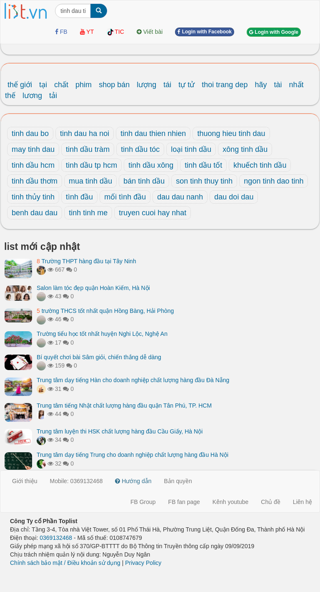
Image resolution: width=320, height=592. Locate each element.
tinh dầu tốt (203, 165)
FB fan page (184, 502)
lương (32, 95)
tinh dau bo (30, 133)
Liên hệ (302, 502)
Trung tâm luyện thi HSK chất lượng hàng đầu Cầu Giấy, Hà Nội (119, 431)
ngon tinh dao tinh (273, 181)
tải (53, 95)
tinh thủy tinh (33, 197)
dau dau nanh (180, 197)
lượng (146, 85)
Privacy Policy (143, 562)
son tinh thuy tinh (204, 181)
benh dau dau (35, 213)
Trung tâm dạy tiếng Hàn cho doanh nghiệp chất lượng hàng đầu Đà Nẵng (133, 380)
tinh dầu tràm (88, 149)
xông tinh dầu (245, 149)
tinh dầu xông (150, 165)
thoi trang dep (225, 85)
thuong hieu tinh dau (231, 133)
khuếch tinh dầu (259, 165)
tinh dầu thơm (35, 181)
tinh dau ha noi (84, 133)
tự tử (186, 85)
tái (167, 85)
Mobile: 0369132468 (76, 481)
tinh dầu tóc (140, 149)
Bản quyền (178, 481)
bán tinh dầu (144, 181)
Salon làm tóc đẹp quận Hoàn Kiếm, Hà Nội (93, 288)
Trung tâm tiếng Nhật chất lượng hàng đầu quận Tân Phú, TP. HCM (124, 405)
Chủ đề (270, 502)
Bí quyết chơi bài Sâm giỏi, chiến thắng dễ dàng (99, 357)
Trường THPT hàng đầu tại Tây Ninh (86, 261)
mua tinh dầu (90, 181)
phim (83, 85)
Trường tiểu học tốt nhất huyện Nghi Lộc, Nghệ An (102, 333)
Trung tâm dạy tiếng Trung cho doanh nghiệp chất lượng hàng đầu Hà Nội (132, 454)
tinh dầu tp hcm (91, 165)
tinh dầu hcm (33, 165)
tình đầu (79, 197)
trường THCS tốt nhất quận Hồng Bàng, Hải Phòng (105, 310)
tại (43, 85)
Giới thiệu (25, 481)
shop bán (114, 85)
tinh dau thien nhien (153, 133)
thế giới (20, 85)
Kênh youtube (230, 502)
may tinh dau (33, 149)
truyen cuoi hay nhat (152, 213)
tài (278, 85)
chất (61, 85)
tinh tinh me (88, 213)
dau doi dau (233, 197)
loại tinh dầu (191, 149)
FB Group (143, 502)
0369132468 (56, 537)
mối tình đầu (125, 197)
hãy (261, 85)
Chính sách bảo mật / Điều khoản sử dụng (65, 562)
